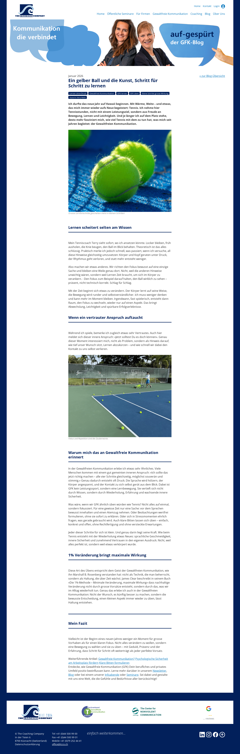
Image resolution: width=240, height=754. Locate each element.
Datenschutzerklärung (27, 744)
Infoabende (112, 675)
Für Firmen (143, 14)
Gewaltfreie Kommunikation (170, 14)
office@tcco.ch (60, 744)
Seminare (132, 675)
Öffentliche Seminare (120, 14)
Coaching (196, 14)
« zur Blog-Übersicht (212, 76)
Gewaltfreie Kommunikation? (116, 659)
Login (219, 6)
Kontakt (207, 6)
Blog (207, 14)
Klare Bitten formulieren (114, 663)
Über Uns (219, 14)
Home (197, 6)
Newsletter (159, 671)
